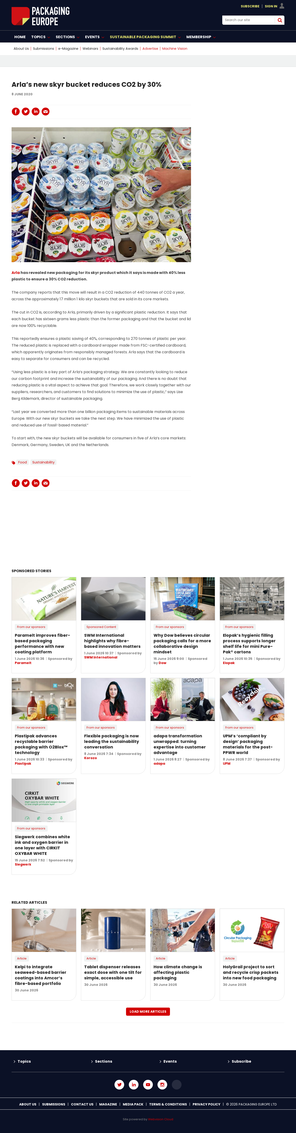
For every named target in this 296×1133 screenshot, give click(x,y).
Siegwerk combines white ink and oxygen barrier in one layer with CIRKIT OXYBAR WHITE (42, 845)
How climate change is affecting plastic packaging (178, 972)
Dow (162, 663)
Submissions (43, 48)
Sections (103, 1061)
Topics (24, 1061)
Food (22, 462)
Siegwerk (23, 864)
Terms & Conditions (168, 1104)
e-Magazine (68, 48)
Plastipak (23, 763)
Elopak (229, 663)
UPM (226, 763)
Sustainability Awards (120, 48)
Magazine (108, 1104)
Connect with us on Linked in (134, 1085)
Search (280, 20)
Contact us (82, 1104)
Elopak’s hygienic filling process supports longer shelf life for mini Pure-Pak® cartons (249, 644)
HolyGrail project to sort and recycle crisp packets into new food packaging (250, 972)
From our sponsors (31, 627)
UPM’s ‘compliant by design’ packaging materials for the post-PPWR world (248, 744)
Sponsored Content (101, 627)
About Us (21, 48)
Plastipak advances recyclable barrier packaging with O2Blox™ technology (41, 744)
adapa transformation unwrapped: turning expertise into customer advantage (180, 744)
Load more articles (148, 1011)
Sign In (271, 6)
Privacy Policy (206, 1104)
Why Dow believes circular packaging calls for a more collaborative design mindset (182, 644)
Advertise (150, 48)
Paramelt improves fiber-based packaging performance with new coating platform (42, 644)
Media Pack (133, 1104)
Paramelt (23, 663)
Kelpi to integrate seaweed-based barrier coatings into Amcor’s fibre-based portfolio (40, 975)
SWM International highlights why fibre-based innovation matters (112, 641)
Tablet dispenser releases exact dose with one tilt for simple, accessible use (113, 972)
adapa (159, 763)
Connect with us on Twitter (119, 1085)
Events (170, 1061)
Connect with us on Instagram (162, 1085)
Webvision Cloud (160, 1119)
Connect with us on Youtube (148, 1085)
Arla (16, 272)
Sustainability (43, 462)
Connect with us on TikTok (177, 1085)
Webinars (90, 48)
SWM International (100, 657)
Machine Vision (174, 48)
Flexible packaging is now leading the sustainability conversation (111, 741)
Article (22, 958)
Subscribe (250, 6)
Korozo (90, 758)
